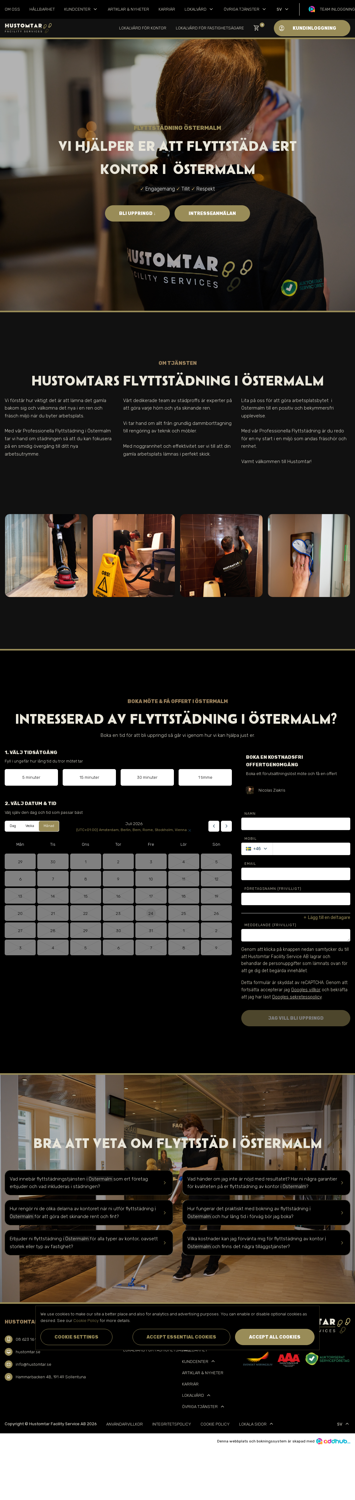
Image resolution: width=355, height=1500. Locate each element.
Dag (13, 826)
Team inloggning (337, 9)
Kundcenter (81, 9)
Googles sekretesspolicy (296, 997)
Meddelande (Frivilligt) (270, 925)
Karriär (167, 9)
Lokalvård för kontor (142, 28)
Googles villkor (306, 989)
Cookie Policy (215, 1424)
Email (250, 864)
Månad (49, 826)
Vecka (29, 826)
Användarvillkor (124, 1424)
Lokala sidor (256, 1424)
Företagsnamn (272, 889)
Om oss (12, 9)
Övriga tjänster (245, 9)
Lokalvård (199, 9)
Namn (250, 814)
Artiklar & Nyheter (128, 9)
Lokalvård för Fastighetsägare (210, 28)
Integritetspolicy (171, 1424)
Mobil (250, 839)
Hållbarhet (42, 9)
